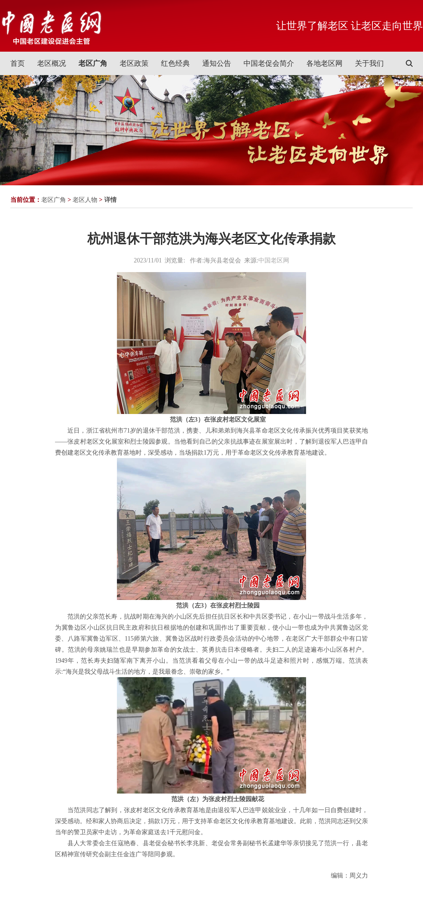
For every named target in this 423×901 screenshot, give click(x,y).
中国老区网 (273, 260)
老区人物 (85, 199)
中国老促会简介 (268, 63)
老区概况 (51, 63)
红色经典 (175, 63)
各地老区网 (324, 63)
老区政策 (134, 63)
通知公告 (216, 63)
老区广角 (92, 63)
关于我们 (369, 63)
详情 (110, 199)
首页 (17, 63)
